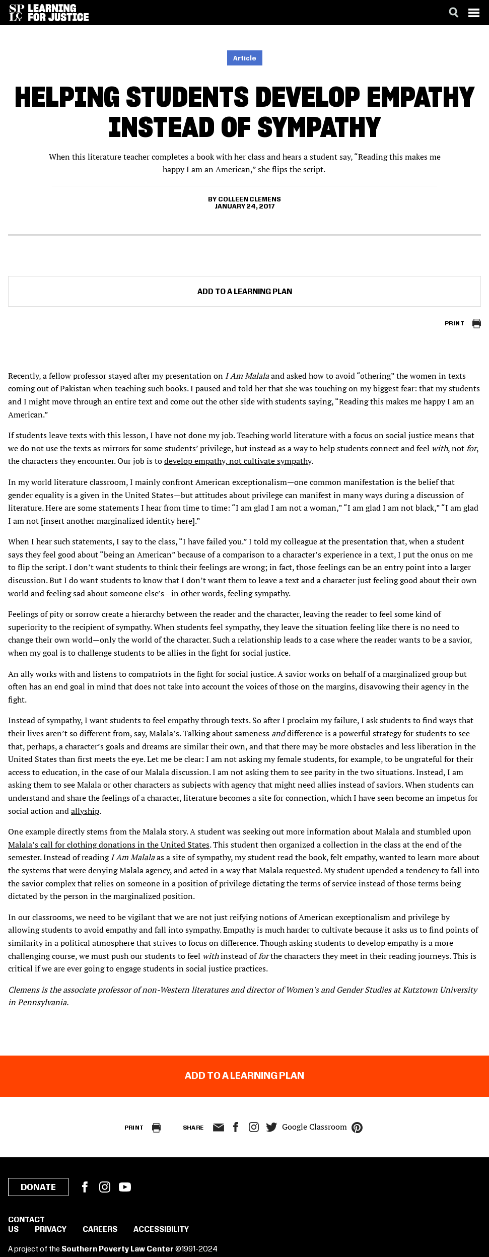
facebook (236, 1127)
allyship (85, 810)
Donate (38, 1187)
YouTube (125, 1187)
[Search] (454, 13)
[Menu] (474, 13)
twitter (272, 1127)
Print (454, 323)
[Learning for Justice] (58, 12)
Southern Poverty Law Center (117, 1249)
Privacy (50, 1229)
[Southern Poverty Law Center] (17, 12)
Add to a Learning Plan (244, 292)
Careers (100, 1229)
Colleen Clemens (249, 199)
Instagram (254, 1127)
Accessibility (161, 1229)
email (219, 1128)
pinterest (357, 1127)
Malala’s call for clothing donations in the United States (108, 844)
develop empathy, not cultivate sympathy (237, 460)
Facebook (85, 1187)
